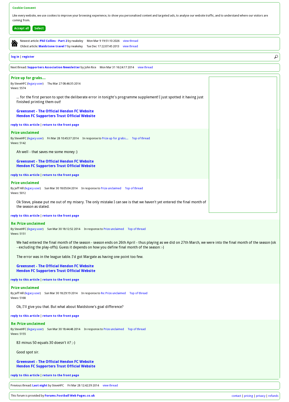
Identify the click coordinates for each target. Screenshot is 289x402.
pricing (248, 395)
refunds (273, 395)
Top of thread (141, 138)
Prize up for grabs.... (115, 138)
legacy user (35, 83)
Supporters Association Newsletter (53, 67)
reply (25, 124)
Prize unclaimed (111, 188)
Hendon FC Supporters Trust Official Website (55, 116)
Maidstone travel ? (53, 46)
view (130, 41)
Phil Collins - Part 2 (54, 41)
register (28, 56)
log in (15, 56)
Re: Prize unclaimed (113, 293)
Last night (39, 385)
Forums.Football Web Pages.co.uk (70, 395)
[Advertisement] (243, 145)
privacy (260, 395)
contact (236, 395)
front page (60, 124)
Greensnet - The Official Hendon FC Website (55, 111)
